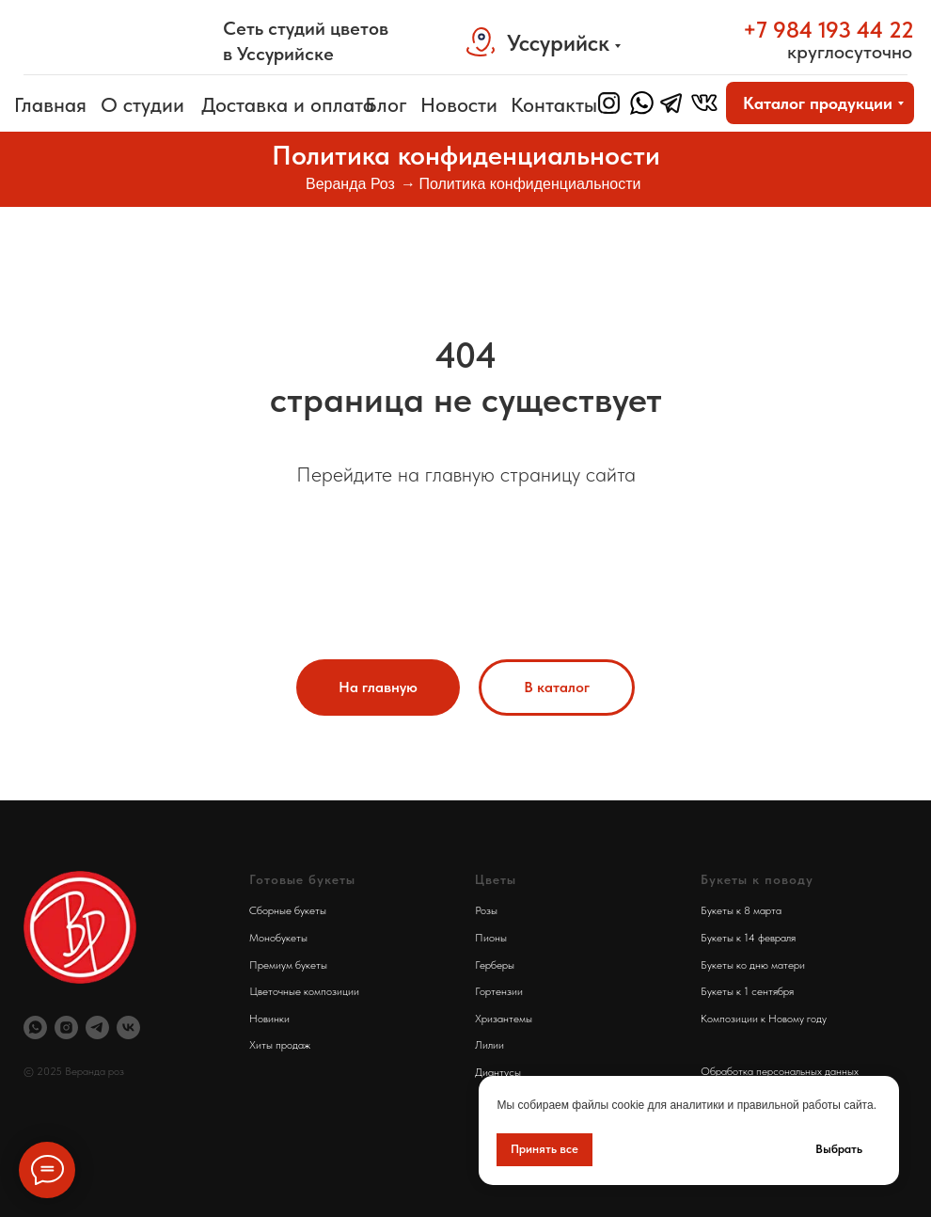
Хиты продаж (279, 1044)
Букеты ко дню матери (753, 965)
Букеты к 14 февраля (748, 937)
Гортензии (499, 991)
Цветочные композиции (304, 991)
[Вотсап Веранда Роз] (35, 1027)
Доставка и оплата (287, 104)
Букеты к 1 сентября (747, 991)
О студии (142, 104)
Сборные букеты (287, 910)
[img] (113, 41)
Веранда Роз (350, 184)
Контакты (554, 104)
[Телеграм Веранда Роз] (97, 1027)
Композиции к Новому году (764, 1018)
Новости (458, 104)
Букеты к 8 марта (741, 910)
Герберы (494, 965)
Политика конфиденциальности (529, 184)
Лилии (489, 1044)
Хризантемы (503, 1018)
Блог (386, 104)
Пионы (491, 937)
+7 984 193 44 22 (828, 29)
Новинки (269, 1018)
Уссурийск (558, 42)
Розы (486, 910)
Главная (50, 104)
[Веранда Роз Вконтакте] (128, 1027)
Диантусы (498, 1072)
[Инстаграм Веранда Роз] (66, 1027)
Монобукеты (278, 937)
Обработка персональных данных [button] (780, 1071)
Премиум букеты (288, 965)
